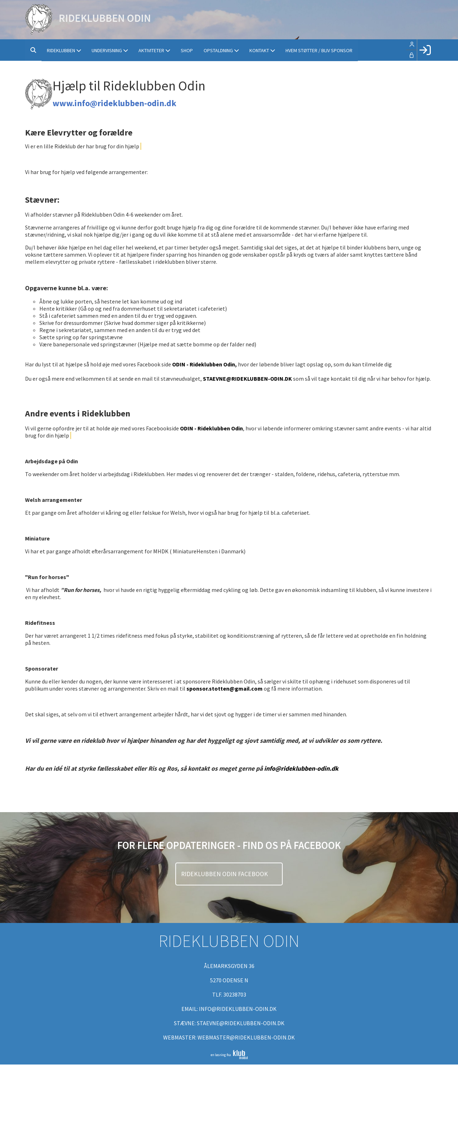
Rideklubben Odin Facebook (225, 874)
